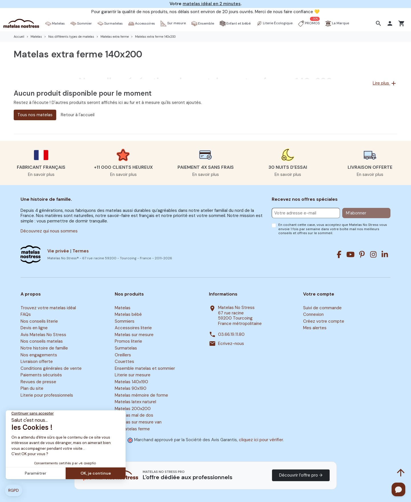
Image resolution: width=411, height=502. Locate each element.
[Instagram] (373, 254)
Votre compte (318, 294)
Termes (80, 251)
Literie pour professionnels (47, 395)
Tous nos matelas (35, 115)
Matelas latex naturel (135, 402)
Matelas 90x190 (130, 388)
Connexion (313, 314)
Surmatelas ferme (132, 429)
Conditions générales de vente (51, 368)
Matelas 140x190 (131, 382)
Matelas (122, 308)
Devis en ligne (34, 328)
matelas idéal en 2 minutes (212, 4)
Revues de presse (38, 382)
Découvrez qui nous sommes (49, 231)
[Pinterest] (361, 254)
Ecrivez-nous (231, 343)
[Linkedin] (384, 254)
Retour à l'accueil (77, 115)
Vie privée (58, 251)
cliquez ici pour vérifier (261, 440)
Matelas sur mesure (134, 335)
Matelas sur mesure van (138, 422)
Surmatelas (126, 348)
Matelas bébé (128, 314)
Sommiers (124, 321)
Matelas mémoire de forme (141, 395)
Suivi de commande (322, 308)
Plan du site (32, 388)
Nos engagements (39, 355)
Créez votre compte (323, 321)
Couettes (124, 361)
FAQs (26, 314)
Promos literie (128, 341)
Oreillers (123, 355)
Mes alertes (315, 328)
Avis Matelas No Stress (43, 335)
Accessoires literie (133, 328)
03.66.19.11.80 (231, 334)
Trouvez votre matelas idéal (48, 308)
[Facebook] (339, 254)
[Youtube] (350, 254)
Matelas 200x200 (133, 408)
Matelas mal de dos (134, 415)
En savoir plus (41, 174)
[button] (379, 23)
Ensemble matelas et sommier (145, 368)
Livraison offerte (37, 361)
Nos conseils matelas (42, 341)
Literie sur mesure (132, 375)
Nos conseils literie (39, 321)
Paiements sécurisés (41, 375)
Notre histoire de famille (44, 348)
